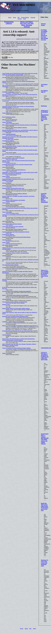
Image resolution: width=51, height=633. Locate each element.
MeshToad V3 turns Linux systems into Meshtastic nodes (44, 562)
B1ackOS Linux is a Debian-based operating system (15, 316)
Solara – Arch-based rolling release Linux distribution (15, 295)
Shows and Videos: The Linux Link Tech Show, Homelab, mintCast (27, 24)
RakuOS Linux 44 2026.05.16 (9, 119)
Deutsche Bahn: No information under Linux (13, 188)
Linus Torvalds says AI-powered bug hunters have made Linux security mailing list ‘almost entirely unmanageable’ (20, 74)
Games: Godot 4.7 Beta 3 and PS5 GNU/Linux (14, 169)
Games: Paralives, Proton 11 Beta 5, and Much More (15, 253)
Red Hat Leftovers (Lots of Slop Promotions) (13, 158)
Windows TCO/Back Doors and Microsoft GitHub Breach (16, 237)
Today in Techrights (7, 122)
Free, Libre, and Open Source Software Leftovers (14, 127)
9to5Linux (44, 106)
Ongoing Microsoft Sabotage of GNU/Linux (13, 185)
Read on (4, 57)
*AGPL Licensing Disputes (9, 134)
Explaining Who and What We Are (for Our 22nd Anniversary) (17, 331)
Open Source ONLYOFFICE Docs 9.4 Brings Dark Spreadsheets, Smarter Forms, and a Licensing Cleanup (18, 339)
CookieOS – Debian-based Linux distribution (13, 321)
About (14, 17)
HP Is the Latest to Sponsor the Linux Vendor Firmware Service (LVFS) (20, 99)
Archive (20, 18)
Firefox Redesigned (7, 113)
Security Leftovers (6, 183)
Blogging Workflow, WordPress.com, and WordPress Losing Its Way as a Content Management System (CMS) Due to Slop (20, 130)
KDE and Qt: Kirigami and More (10, 245)
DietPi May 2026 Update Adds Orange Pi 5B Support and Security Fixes (44, 507)
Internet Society (43, 24)
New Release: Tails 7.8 (44, 91)
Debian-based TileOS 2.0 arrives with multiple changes (16, 308)
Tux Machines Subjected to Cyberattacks (12, 267)
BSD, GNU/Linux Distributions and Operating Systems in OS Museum (19, 125)
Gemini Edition (25, 17)
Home (9, 17)
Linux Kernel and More (8, 167)
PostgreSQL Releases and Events (10, 143)
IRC (19, 17)
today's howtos (6, 176)
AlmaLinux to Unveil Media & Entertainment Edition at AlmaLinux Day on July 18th (45, 115)
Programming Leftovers (8, 22)
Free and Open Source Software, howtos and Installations (16, 291)
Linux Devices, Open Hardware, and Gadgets (13, 200)
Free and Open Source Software (10, 205)
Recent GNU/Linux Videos (8, 117)
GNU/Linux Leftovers (7, 221)
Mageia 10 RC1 (6, 304)
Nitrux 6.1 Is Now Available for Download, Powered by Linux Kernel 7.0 (44, 274)
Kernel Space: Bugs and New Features (12, 224)
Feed (24, 18)
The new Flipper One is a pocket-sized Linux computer (16, 77)
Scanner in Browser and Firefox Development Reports (15, 231)
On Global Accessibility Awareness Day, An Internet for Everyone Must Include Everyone (44, 34)
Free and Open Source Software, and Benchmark (14, 301)
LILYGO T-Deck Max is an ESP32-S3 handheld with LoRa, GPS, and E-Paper (44, 356)
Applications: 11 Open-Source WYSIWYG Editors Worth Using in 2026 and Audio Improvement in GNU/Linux (20, 173)
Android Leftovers (6, 255)
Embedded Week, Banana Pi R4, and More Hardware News (17, 164)
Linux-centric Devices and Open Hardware (12, 226)
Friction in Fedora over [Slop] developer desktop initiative (16, 348)
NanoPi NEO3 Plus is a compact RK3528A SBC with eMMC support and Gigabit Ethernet (45, 438)
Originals (32, 17)
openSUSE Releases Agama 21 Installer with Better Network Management (44, 198)
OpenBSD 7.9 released (8, 92)
